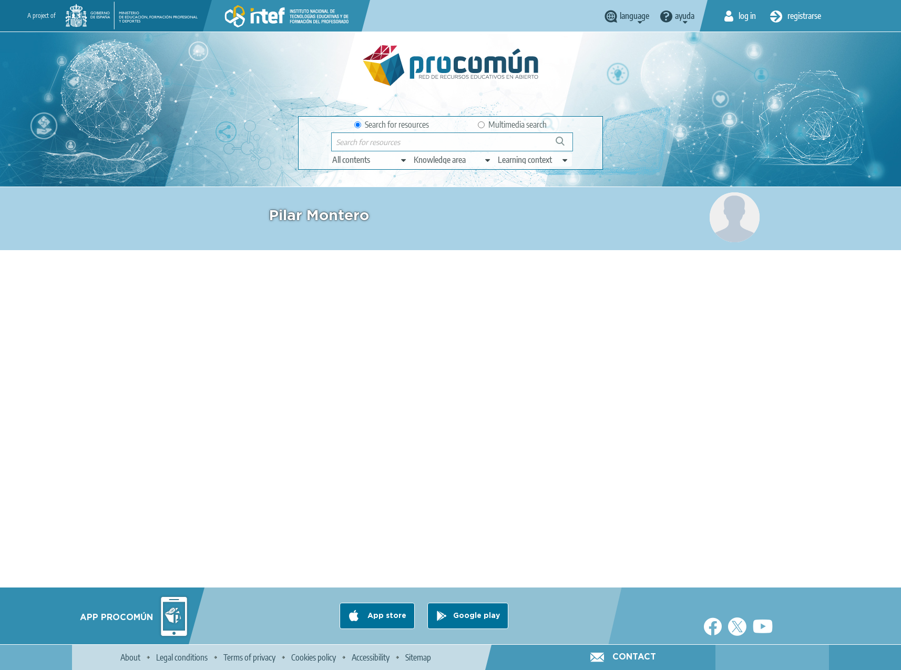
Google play (476, 616)
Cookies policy (313, 657)
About (130, 657)
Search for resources (391, 124)
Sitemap (418, 657)
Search (565, 145)
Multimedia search (512, 124)
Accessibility (371, 657)
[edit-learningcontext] (533, 160)
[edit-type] (370, 160)
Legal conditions (182, 657)
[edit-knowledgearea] (453, 160)
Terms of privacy (249, 657)
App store (385, 616)
